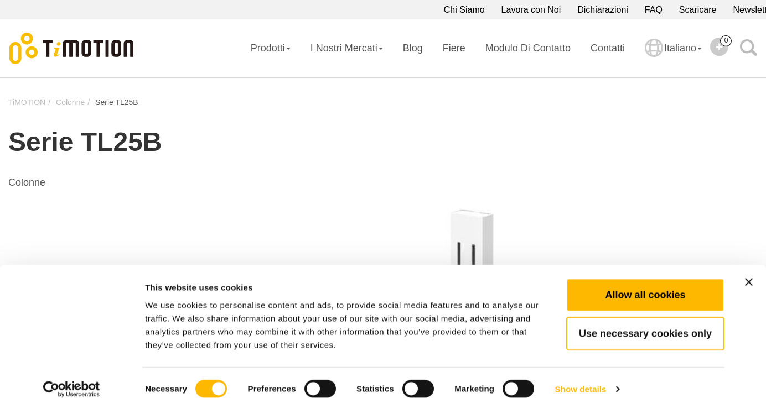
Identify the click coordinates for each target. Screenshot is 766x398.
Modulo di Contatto (528, 48)
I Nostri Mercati (346, 48)
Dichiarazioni (602, 9)
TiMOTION (26, 102)
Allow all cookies (645, 281)
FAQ (654, 9)
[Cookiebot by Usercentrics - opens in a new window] (71, 376)
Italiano (673, 55)
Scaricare (698, 9)
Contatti (608, 48)
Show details (581, 376)
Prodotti (271, 48)
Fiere (454, 48)
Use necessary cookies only (645, 320)
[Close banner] (749, 269)
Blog (413, 48)
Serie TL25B (116, 102)
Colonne (70, 102)
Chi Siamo (464, 9)
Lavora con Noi (531, 9)
